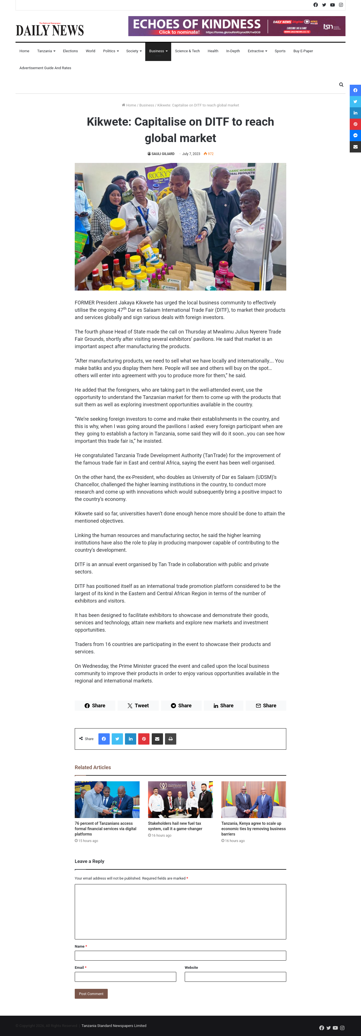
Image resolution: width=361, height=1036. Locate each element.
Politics (109, 51)
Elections (70, 51)
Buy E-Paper (303, 51)
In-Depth (233, 51)
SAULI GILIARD (163, 154)
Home (24, 51)
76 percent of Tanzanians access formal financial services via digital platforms (106, 828)
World (90, 51)
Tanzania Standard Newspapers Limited (114, 1026)
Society (132, 51)
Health (213, 51)
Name (81, 946)
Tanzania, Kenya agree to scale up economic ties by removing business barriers (253, 828)
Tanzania (44, 51)
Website (191, 967)
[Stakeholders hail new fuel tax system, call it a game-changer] (180, 799)
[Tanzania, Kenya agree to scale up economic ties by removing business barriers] (253, 799)
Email (81, 967)
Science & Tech (187, 51)
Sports (280, 51)
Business (156, 51)
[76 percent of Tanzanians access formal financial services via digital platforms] (107, 799)
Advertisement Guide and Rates (45, 68)
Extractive (256, 51)
